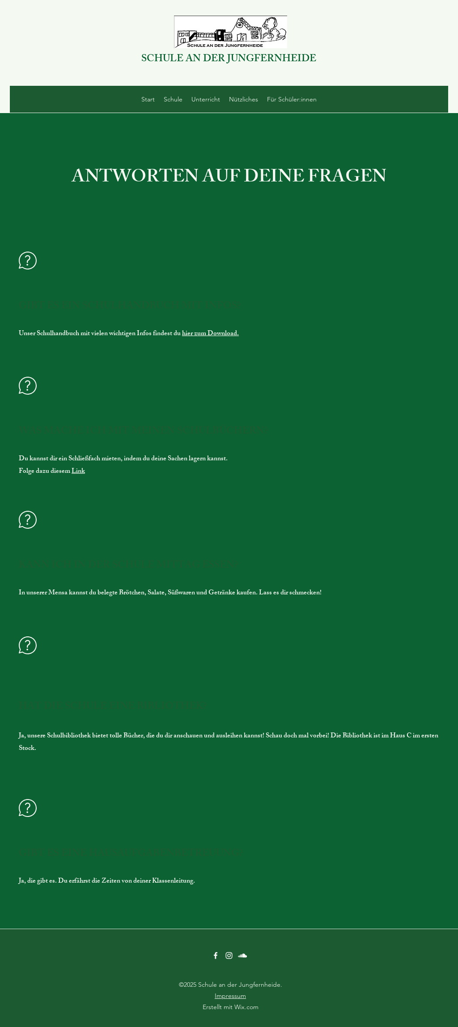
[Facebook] (215, 955)
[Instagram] (229, 955)
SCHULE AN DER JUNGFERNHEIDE (228, 59)
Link (78, 472)
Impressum (230, 996)
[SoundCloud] (242, 955)
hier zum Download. (210, 334)
